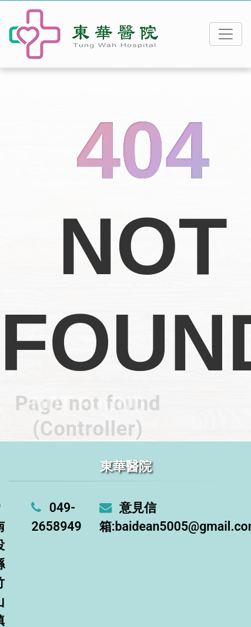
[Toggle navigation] (225, 34)
